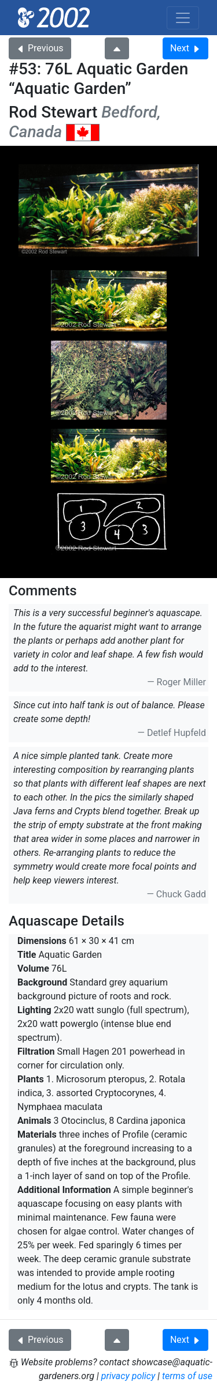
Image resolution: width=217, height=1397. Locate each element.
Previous (40, 48)
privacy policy (128, 1375)
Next (185, 48)
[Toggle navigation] (183, 17)
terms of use (187, 1375)
